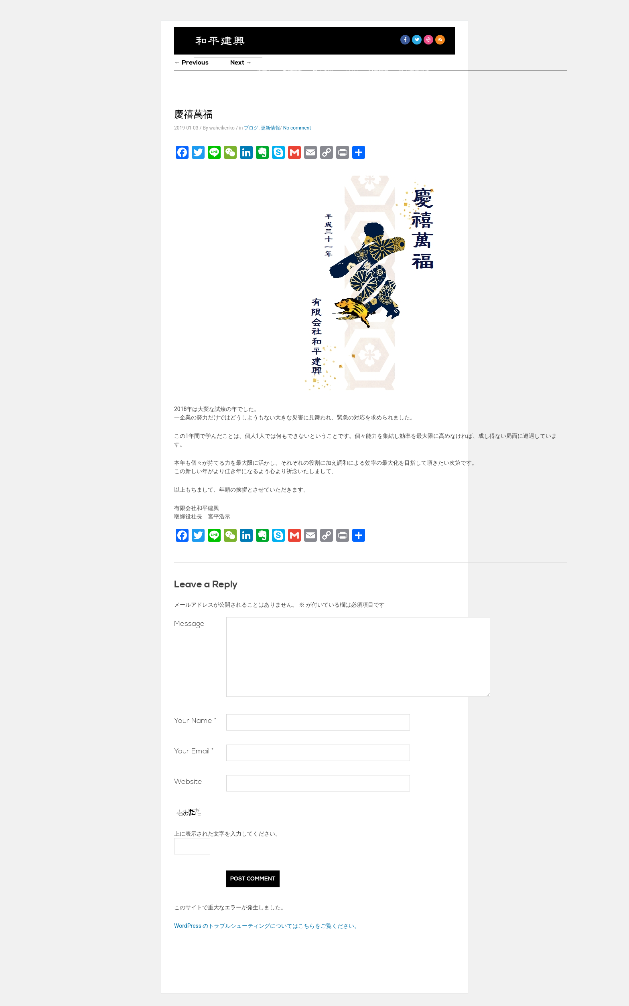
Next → (241, 63)
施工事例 (322, 71)
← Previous (191, 63)
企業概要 (378, 71)
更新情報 (292, 71)
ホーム (264, 71)
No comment (297, 128)
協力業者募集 (414, 71)
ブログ (351, 71)
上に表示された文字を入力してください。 (227, 833)
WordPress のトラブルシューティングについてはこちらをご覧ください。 (267, 926)
